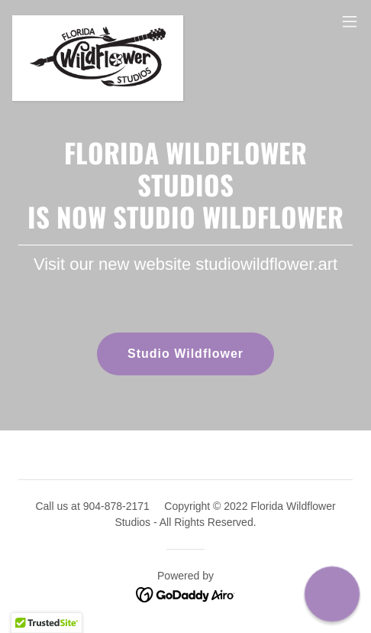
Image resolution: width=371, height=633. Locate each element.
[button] (349, 21)
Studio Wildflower (185, 353)
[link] (97, 21)
